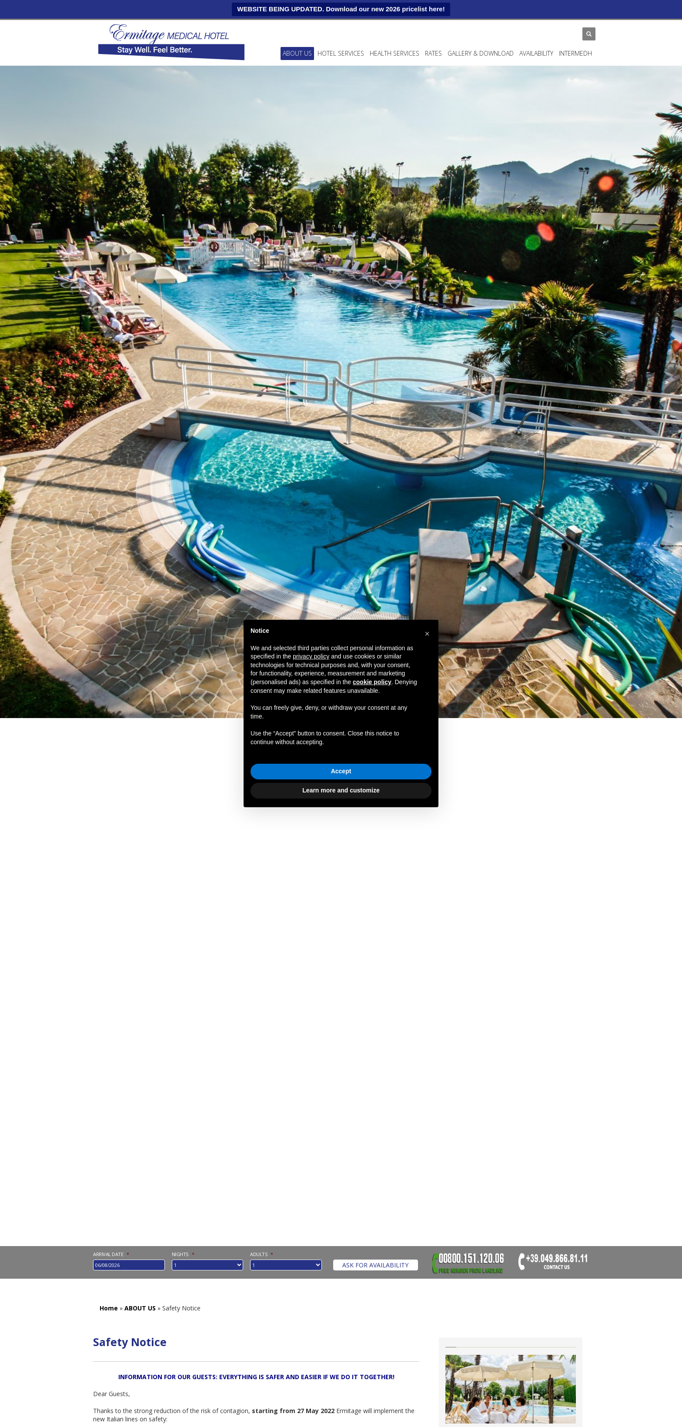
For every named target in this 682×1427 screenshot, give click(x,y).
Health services (394, 53)
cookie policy (372, 681)
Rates (433, 53)
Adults (261, 1254)
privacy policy (311, 656)
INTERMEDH (575, 53)
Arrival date (111, 1254)
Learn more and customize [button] (340, 790)
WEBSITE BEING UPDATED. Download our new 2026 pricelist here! (341, 9)
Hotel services (341, 53)
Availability (536, 53)
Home (109, 1308)
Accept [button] (341, 771)
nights (183, 1254)
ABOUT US (297, 53)
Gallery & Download (481, 53)
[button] (427, 634)
